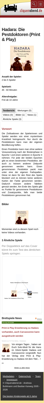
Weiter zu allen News (22, 368)
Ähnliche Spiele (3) (12, 119)
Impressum (11, 379)
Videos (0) (8, 115)
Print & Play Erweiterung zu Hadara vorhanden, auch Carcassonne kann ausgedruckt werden (20, 332)
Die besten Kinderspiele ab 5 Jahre (20, 396)
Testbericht (9, 110)
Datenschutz (25, 376)
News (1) (32, 115)
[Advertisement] (22, 22)
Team (38, 376)
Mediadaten (8, 376)
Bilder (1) (20, 115)
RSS (39, 319)
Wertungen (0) (24, 110)
